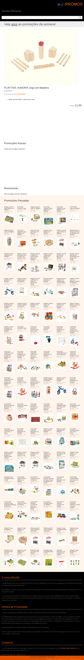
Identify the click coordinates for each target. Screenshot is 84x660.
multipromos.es (63, 659)
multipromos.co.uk (75, 659)
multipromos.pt (51, 659)
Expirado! (21, 94)
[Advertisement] (28, 123)
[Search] (80, 17)
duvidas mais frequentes (69, 648)
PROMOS (73, 4)
